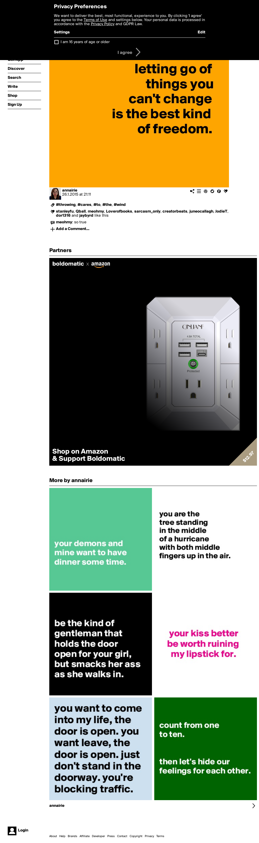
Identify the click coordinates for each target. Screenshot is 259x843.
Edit (201, 32)
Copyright (136, 836)
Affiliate (85, 836)
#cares (84, 205)
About (53, 836)
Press (111, 836)
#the (107, 205)
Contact (122, 836)
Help (62, 836)
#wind (120, 205)
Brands (72, 836)
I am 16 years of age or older (85, 42)
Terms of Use (95, 20)
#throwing (65, 205)
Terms (160, 836)
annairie (69, 190)
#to (96, 205)
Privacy (149, 836)
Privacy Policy (102, 24)
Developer (98, 836)
